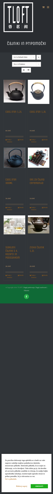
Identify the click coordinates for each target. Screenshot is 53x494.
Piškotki (26, 290)
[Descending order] (38, 57)
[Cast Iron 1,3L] (38, 94)
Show (19, 64)
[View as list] (28, 70)
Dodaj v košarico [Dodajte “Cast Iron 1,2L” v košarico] (9, 141)
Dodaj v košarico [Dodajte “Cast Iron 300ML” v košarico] (9, 209)
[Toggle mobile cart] (43, 7)
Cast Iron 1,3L (38, 111)
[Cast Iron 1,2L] (14, 94)
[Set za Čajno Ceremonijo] (38, 162)
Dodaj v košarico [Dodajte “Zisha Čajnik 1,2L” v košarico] (33, 276)
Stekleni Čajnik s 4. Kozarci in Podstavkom (12, 252)
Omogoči (39, 486)
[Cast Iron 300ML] (14, 162)
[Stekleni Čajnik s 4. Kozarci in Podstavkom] (14, 229)
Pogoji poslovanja (29, 287)
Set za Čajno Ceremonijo (37, 181)
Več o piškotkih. (11, 479)
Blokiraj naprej (21, 486)
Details (21, 140)
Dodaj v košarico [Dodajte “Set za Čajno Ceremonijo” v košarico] (33, 209)
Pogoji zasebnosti (41, 287)
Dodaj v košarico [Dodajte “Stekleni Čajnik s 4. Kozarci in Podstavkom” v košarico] (9, 276)
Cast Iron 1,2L (13, 111)
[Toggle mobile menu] (48, 7)
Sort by (20, 57)
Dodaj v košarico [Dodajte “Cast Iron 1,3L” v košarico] (33, 141)
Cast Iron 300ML (10, 181)
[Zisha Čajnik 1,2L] (38, 229)
